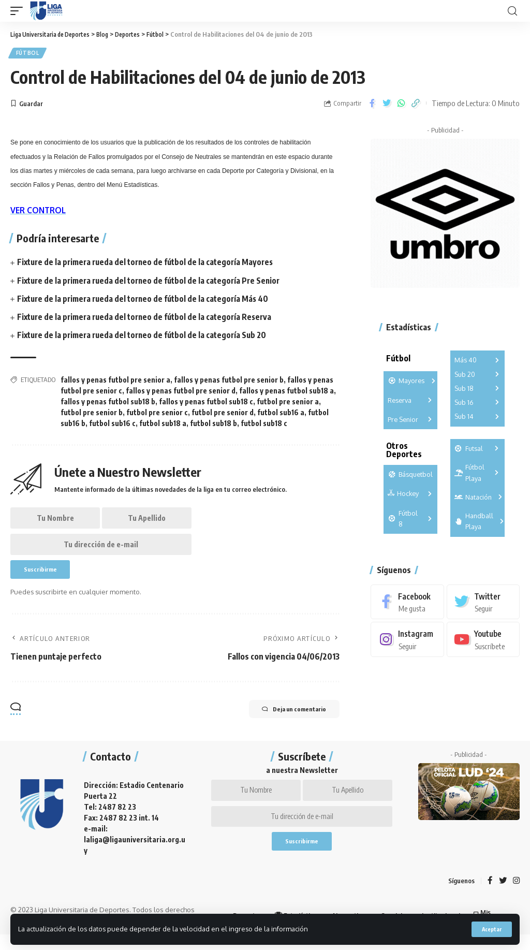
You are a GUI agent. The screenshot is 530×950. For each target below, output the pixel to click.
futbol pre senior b (92, 414)
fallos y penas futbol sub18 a (286, 392)
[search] (512, 11)
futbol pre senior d (223, 414)
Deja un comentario (285, 721)
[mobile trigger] (19, 11)
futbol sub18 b (213, 424)
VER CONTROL (39, 212)
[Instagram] (407, 642)
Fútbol (28, 54)
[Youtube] (483, 642)
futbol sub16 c (112, 424)
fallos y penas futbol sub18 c (206, 403)
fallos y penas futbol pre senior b (229, 381)
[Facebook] (407, 604)
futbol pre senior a (288, 403)
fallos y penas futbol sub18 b (108, 403)
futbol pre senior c (157, 414)
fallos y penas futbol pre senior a (115, 381)
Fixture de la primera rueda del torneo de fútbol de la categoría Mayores (150, 263)
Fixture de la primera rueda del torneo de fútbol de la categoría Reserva (149, 318)
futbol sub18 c (264, 424)
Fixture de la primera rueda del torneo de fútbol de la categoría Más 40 (147, 300)
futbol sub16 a (280, 414)
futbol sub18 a (162, 424)
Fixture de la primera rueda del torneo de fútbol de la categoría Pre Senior (153, 281)
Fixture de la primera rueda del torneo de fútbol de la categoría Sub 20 (146, 336)
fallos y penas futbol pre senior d (180, 392)
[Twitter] (483, 604)
